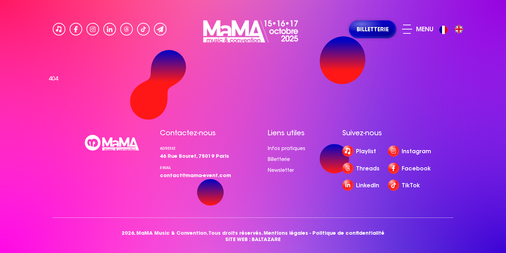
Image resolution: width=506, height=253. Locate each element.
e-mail (165, 168)
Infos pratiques (286, 148)
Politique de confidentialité (348, 233)
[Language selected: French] (453, 29)
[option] (459, 29)
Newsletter (281, 170)
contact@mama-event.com (195, 175)
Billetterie (279, 159)
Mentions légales (286, 233)
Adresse (167, 148)
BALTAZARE (266, 239)
